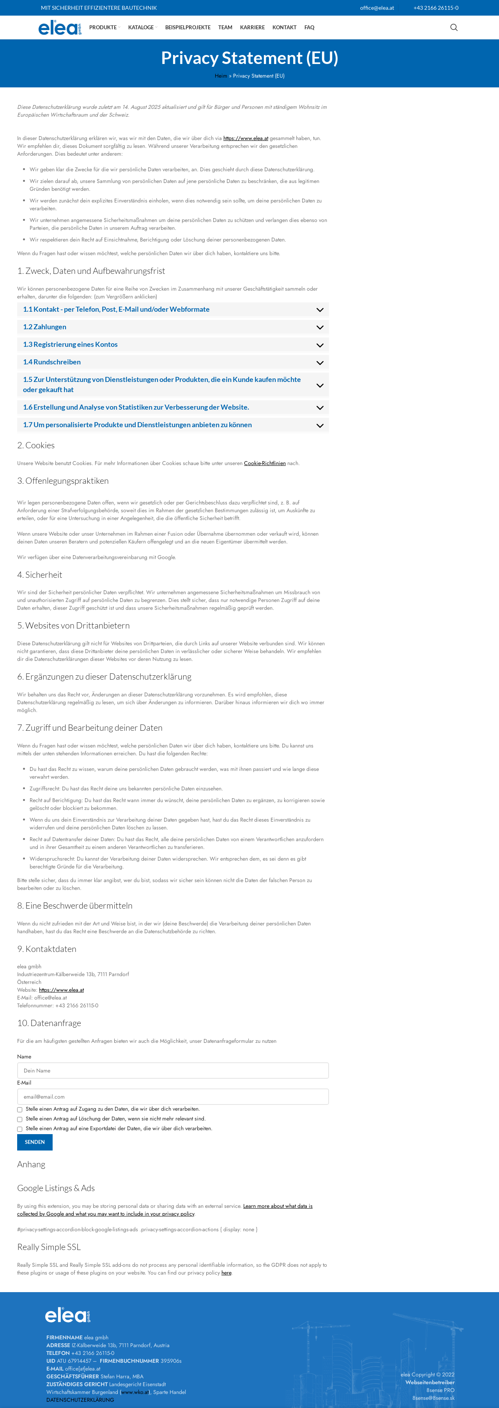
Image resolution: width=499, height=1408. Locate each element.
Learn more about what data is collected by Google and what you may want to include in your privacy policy (165, 1210)
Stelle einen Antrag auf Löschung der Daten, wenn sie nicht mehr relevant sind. (111, 1118)
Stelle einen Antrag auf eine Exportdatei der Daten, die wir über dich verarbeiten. (114, 1128)
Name (24, 1056)
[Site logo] (60, 26)
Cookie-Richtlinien (265, 463)
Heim (221, 76)
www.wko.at (135, 1392)
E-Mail (24, 1083)
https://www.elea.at (245, 138)
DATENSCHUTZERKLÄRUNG (80, 1400)
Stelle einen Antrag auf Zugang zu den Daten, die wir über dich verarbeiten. (108, 1109)
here (226, 1273)
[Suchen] (454, 27)
